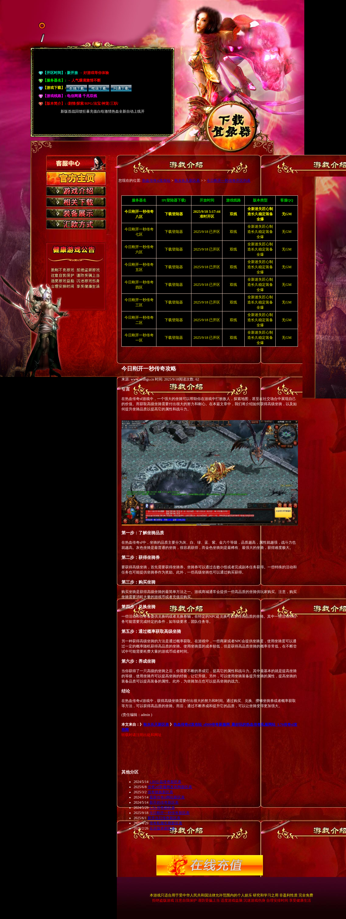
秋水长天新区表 (187, 180)
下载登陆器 (174, 232)
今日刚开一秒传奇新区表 (169, 813)
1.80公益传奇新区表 (165, 782)
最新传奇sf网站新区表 (167, 797)
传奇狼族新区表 (160, 792)
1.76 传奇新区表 (162, 807)
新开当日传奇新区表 (164, 818)
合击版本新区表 (162, 828)
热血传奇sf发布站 (156, 180)
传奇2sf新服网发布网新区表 (170, 787)
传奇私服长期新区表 (165, 823)
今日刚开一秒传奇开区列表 (228, 180)
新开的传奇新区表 (164, 802)
